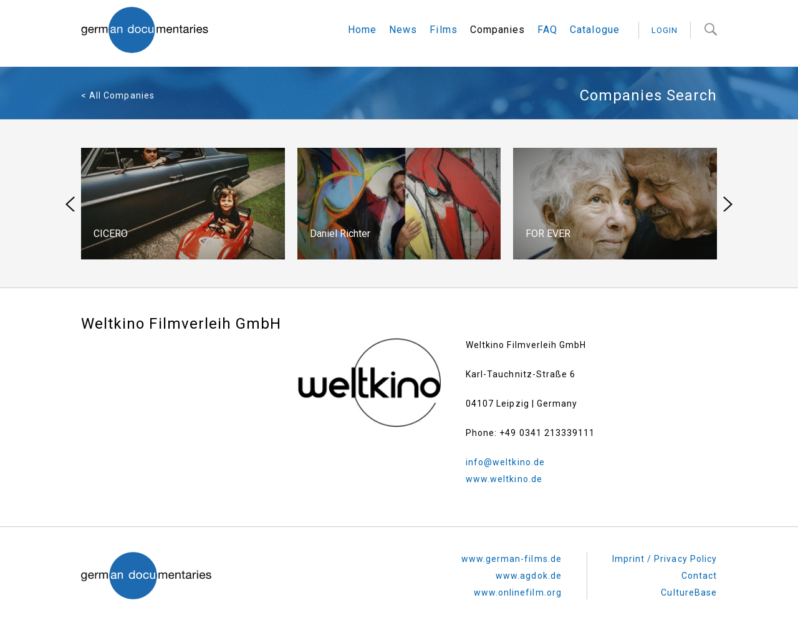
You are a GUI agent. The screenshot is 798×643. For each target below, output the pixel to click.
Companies (497, 30)
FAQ (547, 30)
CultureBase (689, 592)
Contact (699, 576)
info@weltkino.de (505, 462)
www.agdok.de (529, 576)
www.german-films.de (511, 559)
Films (443, 30)
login (664, 30)
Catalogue (594, 30)
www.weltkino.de (504, 479)
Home (362, 30)
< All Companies (118, 95)
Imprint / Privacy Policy (664, 559)
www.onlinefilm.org (518, 592)
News (403, 30)
